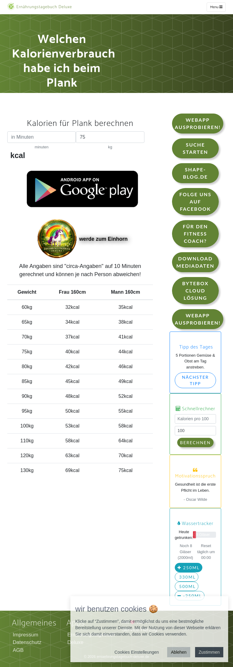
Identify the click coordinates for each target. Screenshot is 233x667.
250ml (188, 567)
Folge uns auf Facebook (195, 201)
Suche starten (195, 148)
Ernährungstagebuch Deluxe (39, 7)
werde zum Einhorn (82, 239)
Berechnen (195, 442)
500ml (186, 586)
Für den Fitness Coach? (195, 233)
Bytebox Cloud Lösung (195, 290)
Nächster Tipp (195, 380)
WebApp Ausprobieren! (198, 123)
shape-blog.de (195, 173)
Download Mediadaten (195, 262)
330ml (186, 576)
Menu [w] (216, 7)
